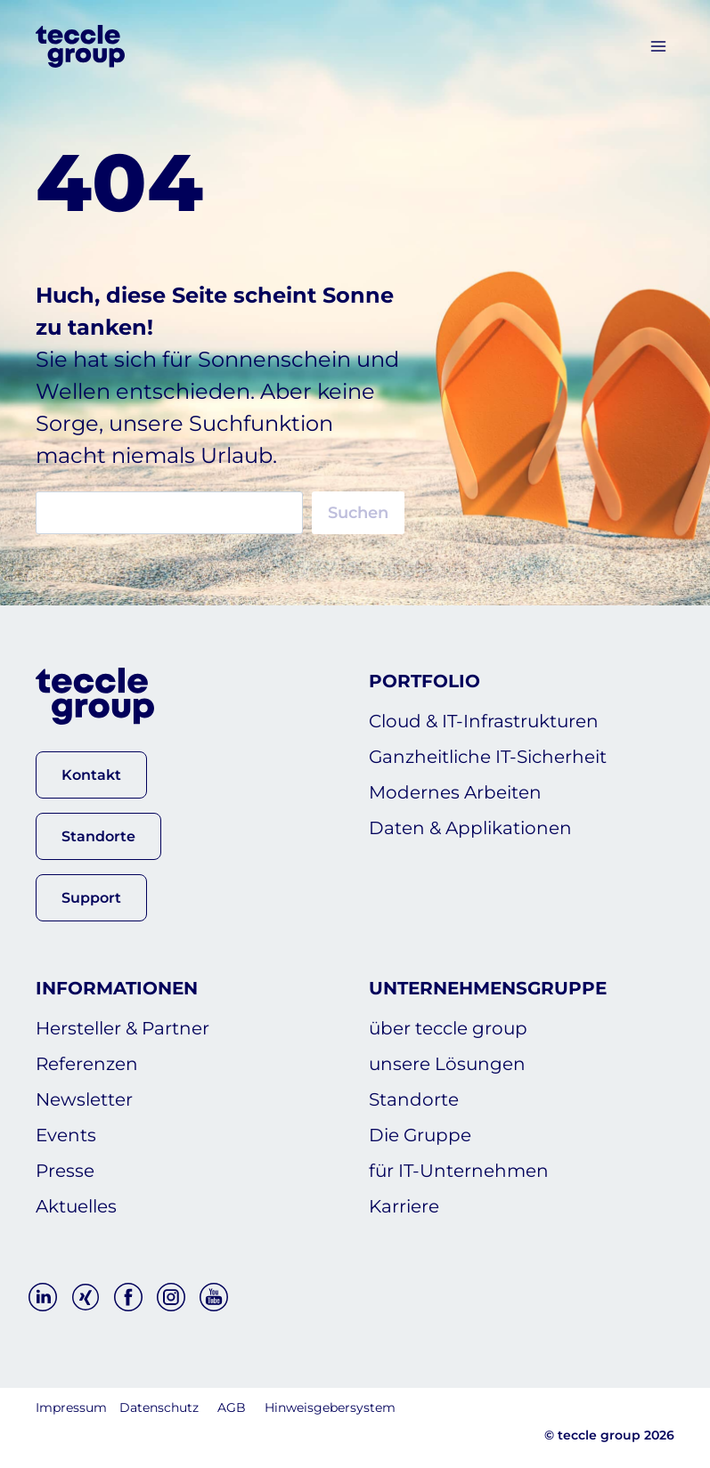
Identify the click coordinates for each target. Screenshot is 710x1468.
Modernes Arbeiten (455, 792)
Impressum (71, 1407)
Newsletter (84, 1099)
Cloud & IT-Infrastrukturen (484, 721)
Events (66, 1135)
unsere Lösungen (447, 1064)
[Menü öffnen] (657, 46)
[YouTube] (213, 1297)
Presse (65, 1170)
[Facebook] (128, 1297)
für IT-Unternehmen (459, 1170)
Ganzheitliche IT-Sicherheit (488, 756)
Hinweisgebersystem (330, 1407)
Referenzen (87, 1064)
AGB (231, 1407)
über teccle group (448, 1028)
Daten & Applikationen (470, 828)
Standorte (414, 1099)
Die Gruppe (420, 1135)
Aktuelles (76, 1206)
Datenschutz (159, 1407)
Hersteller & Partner (122, 1028)
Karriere (404, 1206)
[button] (91, 775)
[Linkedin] (42, 1297)
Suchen (358, 513)
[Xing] (85, 1297)
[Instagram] (171, 1297)
